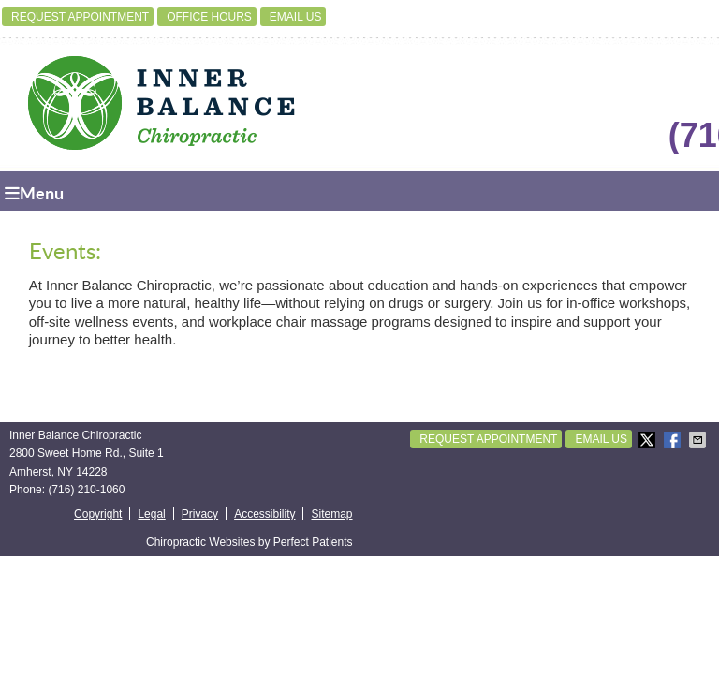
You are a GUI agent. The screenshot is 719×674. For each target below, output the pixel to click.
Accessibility (264, 513)
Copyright (98, 513)
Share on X (648, 440)
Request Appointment (80, 16)
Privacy (200, 513)
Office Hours (209, 16)
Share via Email (699, 440)
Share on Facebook (674, 440)
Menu (34, 193)
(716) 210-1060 (86, 489)
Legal (151, 513)
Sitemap (331, 513)
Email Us (296, 16)
